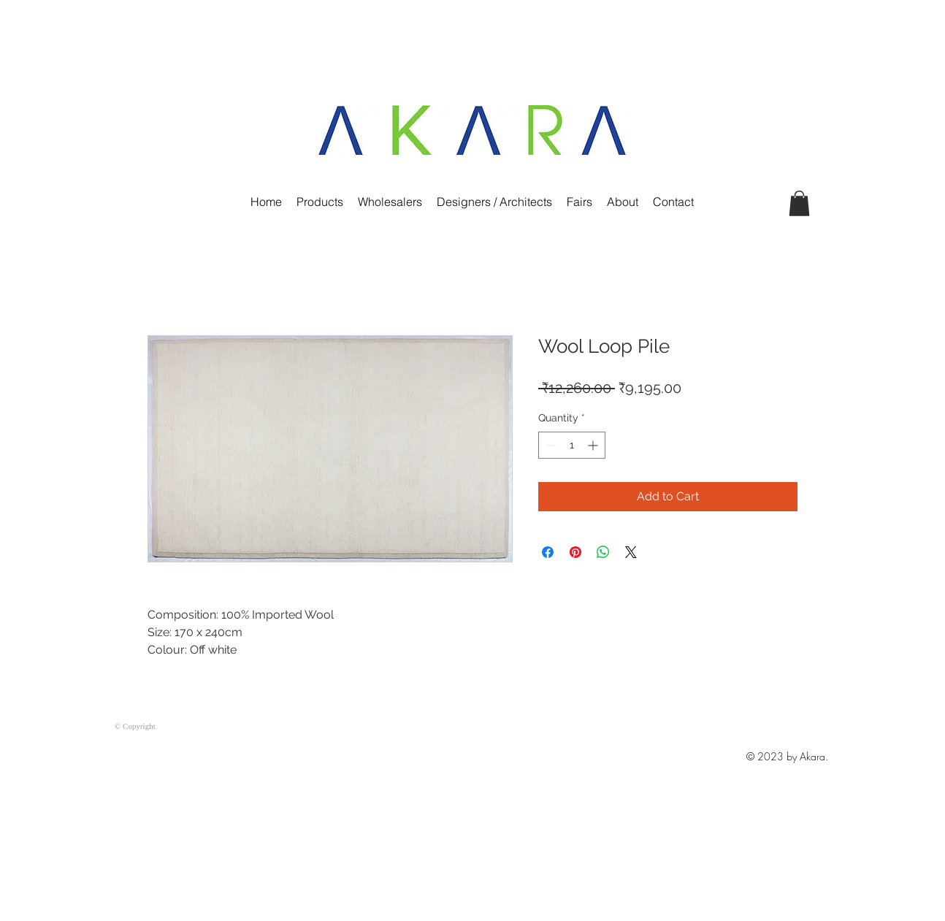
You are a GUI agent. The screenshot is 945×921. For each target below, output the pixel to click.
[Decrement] (549, 445)
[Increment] (594, 445)
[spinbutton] (572, 445)
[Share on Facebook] (547, 552)
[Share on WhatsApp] (603, 552)
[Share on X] (631, 552)
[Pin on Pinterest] (575, 552)
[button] (799, 203)
